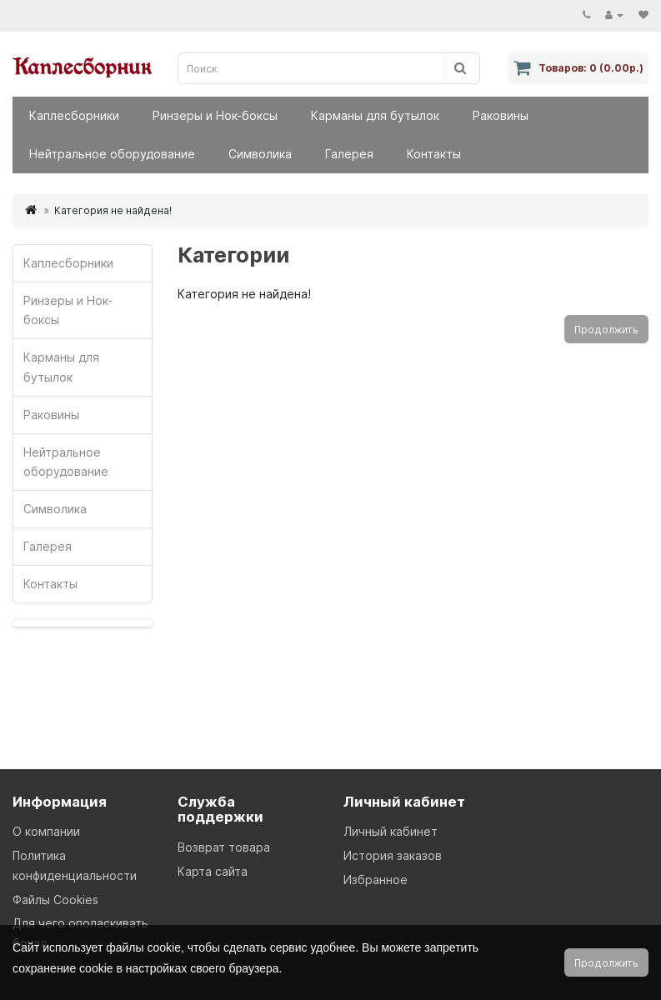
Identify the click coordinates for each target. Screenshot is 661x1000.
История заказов (392, 855)
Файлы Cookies (55, 899)
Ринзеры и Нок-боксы (215, 115)
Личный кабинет (390, 831)
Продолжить (606, 329)
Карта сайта (213, 871)
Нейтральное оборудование (112, 154)
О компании (46, 831)
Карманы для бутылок (375, 115)
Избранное (375, 879)
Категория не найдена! (113, 210)
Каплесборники (74, 115)
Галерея (349, 154)
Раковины (500, 115)
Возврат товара (224, 847)
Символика (260, 154)
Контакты (434, 154)
